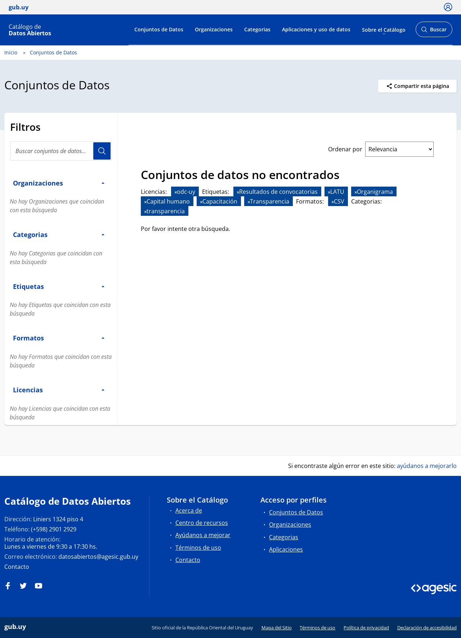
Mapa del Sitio (276, 627)
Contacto (16, 567)
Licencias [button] (58, 389)
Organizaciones (214, 29)
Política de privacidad (366, 627)
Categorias (257, 29)
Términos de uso (198, 548)
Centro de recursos (201, 523)
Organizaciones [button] (58, 182)
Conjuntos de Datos (158, 29)
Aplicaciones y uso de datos (316, 29)
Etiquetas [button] (58, 286)
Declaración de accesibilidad (427, 627)
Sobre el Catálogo (384, 29)
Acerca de (188, 510)
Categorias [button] (58, 234)
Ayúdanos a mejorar (202, 535)
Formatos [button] (58, 337)
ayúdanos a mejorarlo (427, 466)
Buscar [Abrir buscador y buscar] (434, 31)
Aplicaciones (286, 549)
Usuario (102, 151)
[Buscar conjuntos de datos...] (61, 151)
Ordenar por (345, 149)
